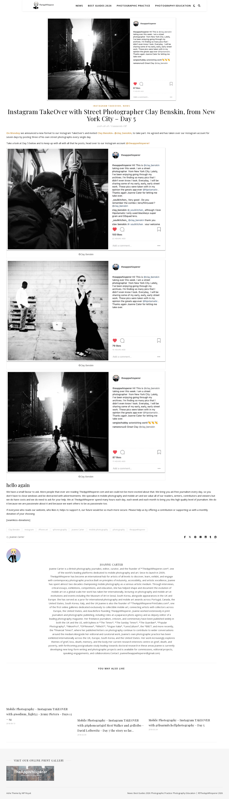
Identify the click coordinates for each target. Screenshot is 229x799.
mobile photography (98, 529)
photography (119, 529)
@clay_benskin (123, 133)
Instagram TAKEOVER (107, 106)
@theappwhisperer (137, 143)
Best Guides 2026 (100, 5)
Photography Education (173, 5)
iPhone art (43, 529)
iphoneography (60, 529)
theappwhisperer (137, 529)
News (79, 5)
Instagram (29, 529)
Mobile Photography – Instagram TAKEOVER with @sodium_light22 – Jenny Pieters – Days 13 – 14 (39, 714)
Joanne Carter (78, 529)
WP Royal (26, 793)
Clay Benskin (104, 133)
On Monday (13, 133)
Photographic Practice (133, 5)
